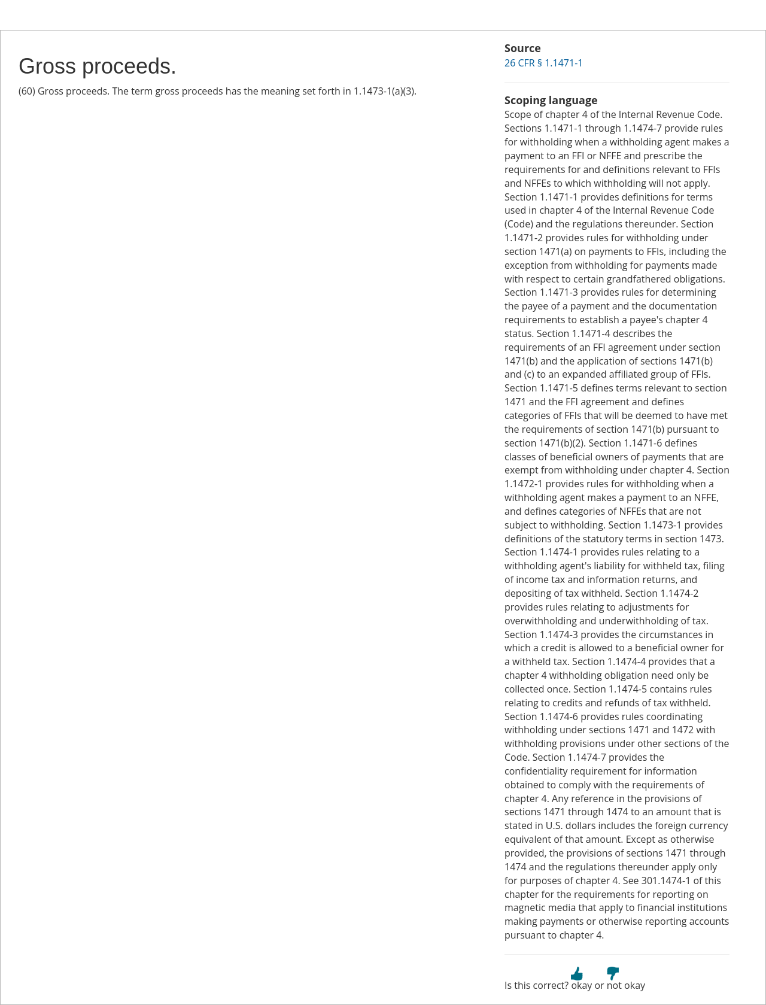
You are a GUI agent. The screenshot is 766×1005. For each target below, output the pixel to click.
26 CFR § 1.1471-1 (543, 62)
